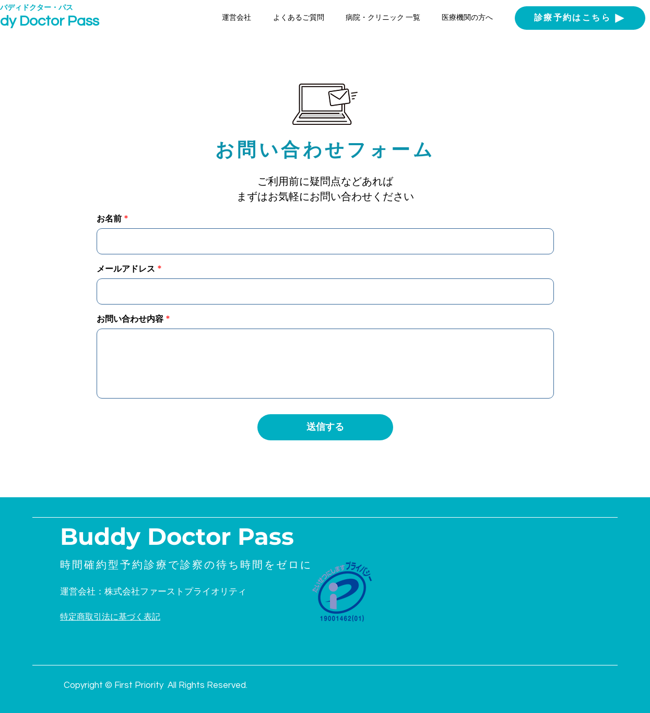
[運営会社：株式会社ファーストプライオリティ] (164, 592)
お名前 (109, 219)
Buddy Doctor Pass (177, 536)
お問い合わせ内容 (130, 319)
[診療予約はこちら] (580, 18)
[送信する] (325, 427)
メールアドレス (126, 269)
